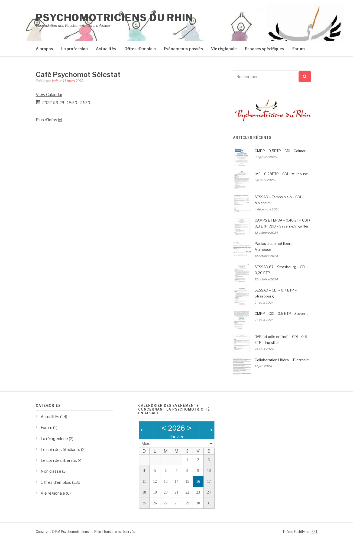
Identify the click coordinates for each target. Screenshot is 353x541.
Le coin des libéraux (59, 460)
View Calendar (49, 94)
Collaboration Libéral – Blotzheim (282, 360)
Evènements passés (183, 48)
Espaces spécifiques (264, 48)
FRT (315, 532)
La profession (74, 48)
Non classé (51, 471)
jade (55, 81)
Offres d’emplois (140, 48)
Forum (298, 48)
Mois (146, 443)
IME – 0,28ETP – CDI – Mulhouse (281, 174)
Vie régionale (224, 48)
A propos (44, 48)
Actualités (106, 48)
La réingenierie (54, 438)
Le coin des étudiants (60, 449)
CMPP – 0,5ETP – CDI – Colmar (280, 151)
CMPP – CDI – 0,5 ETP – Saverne (282, 313)
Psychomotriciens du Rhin (114, 18)
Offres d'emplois (56, 482)
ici (60, 119)
